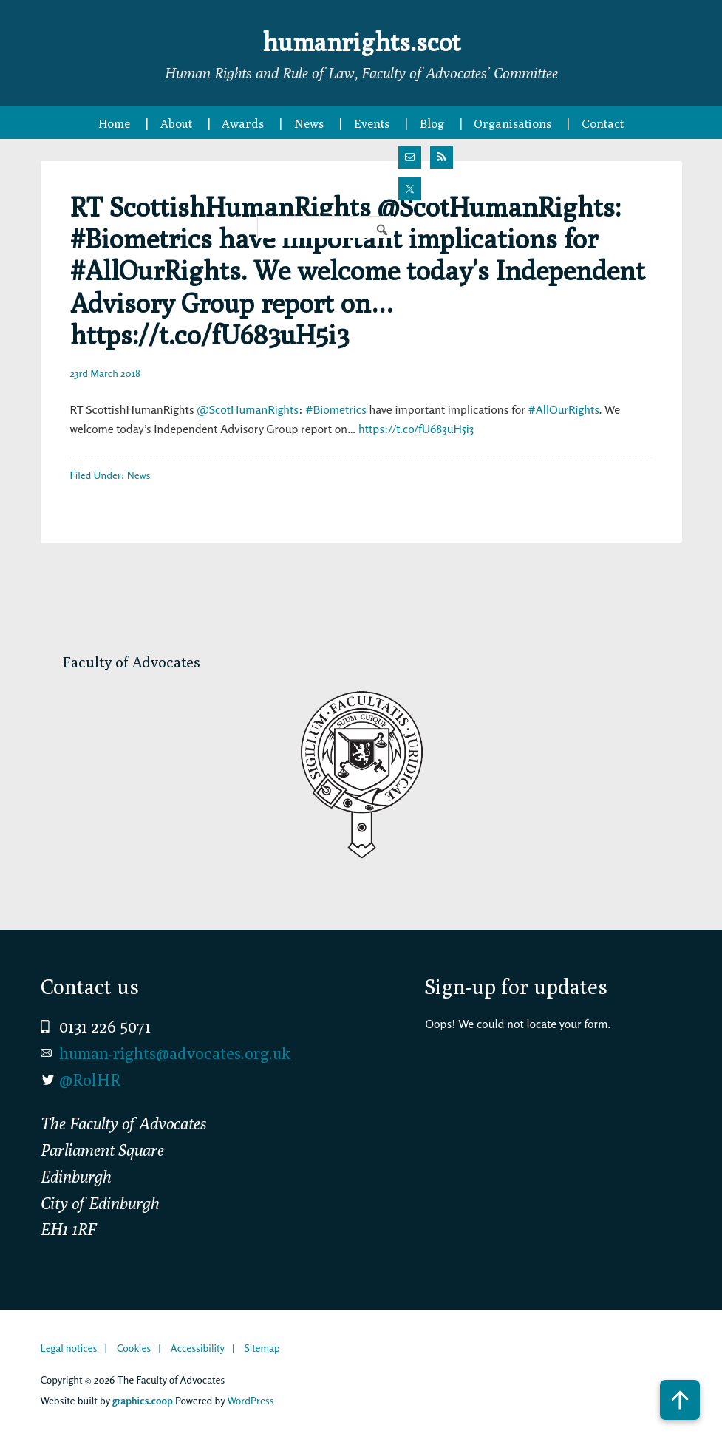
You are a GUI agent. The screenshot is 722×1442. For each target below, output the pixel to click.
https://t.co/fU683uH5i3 (416, 428)
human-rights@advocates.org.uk (174, 1053)
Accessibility (198, 1347)
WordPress (250, 1400)
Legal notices (69, 1347)
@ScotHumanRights (248, 409)
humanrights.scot (361, 40)
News (139, 475)
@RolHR (89, 1079)
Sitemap (261, 1347)
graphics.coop (142, 1400)
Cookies (134, 1347)
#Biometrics (336, 409)
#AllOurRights (563, 409)
